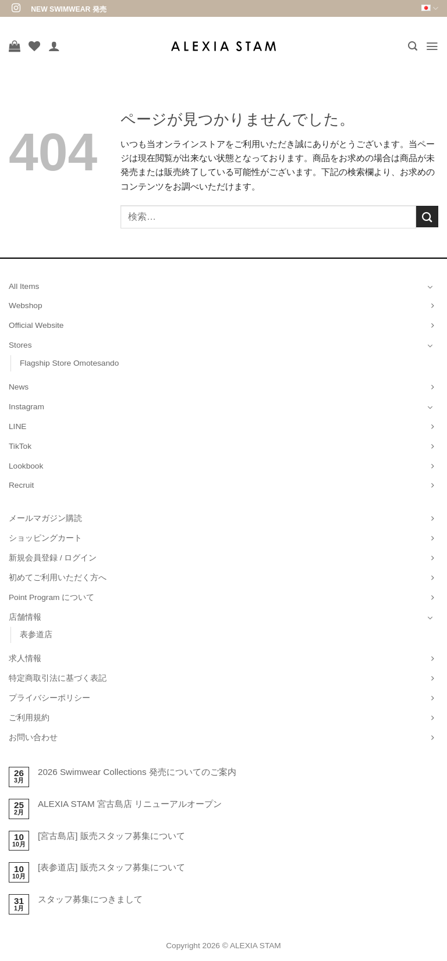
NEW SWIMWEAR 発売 (68, 9)
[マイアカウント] (54, 46)
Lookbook (26, 466)
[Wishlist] (34, 46)
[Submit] (427, 216)
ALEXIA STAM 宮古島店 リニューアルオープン (130, 804)
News (19, 387)
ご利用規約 (29, 717)
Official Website (36, 325)
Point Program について (51, 597)
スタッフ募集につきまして (90, 899)
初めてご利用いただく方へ (58, 577)
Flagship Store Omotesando (69, 363)
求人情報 (25, 658)
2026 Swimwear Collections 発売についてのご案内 (137, 772)
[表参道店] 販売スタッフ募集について (111, 867)
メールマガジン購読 (45, 518)
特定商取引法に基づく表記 (58, 678)
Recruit (21, 485)
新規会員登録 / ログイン (53, 557)
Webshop (25, 305)
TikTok (20, 446)
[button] (412, 46)
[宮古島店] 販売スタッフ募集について (111, 836)
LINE (17, 426)
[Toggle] (430, 286)
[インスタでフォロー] (16, 8)
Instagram (26, 406)
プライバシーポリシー (49, 698)
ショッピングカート (45, 538)
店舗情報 (25, 617)
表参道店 (36, 634)
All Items (24, 286)
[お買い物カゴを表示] (14, 46)
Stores (20, 345)
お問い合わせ (33, 737)
